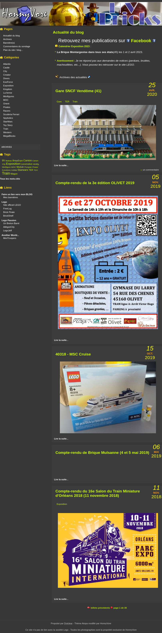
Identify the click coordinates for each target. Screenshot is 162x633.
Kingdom (7, 89)
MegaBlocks (9, 136)
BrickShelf (8, 216)
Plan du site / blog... (13, 50)
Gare (59, 101)
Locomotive (26, 164)
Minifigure (6, 167)
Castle (6, 67)
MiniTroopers (9, 238)
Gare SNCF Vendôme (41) (78, 91)
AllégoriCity (9, 227)
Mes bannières (10, 197)
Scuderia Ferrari (11, 114)
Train (74, 101)
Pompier (28, 167)
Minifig (36, 164)
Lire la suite (60, 165)
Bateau (9, 161)
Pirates (6, 107)
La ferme (7, 93)
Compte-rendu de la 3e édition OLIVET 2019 (94, 183)
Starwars (23, 169)
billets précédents (98, 608)
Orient (6, 103)
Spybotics (8, 118)
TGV (36, 170)
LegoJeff (7, 230)
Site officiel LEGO (12, 205)
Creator (7, 75)
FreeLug (7, 208)
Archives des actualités (73, 77)
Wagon (14, 174)
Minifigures (8, 96)
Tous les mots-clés (10, 179)
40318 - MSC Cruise (73, 354)
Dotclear (68, 623)
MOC (5, 100)
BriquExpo (18, 160)
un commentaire (151, 170)
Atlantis (7, 64)
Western (7, 132)
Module (20, 167)
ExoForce (8, 82)
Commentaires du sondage (16, 46)
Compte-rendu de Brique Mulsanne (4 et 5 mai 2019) (102, 452)
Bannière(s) (9, 43)
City (5, 71)
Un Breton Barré (11, 223)
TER (67, 101)
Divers (6, 78)
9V (3, 160)
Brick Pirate (9, 212)
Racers (6, 111)
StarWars (7, 121)
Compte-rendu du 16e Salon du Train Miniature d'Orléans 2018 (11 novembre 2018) (97, 493)
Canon (35, 161)
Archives (7, 39)
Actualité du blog (11, 35)
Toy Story (8, 125)
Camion (27, 160)
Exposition (62, 504)
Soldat (14, 170)
